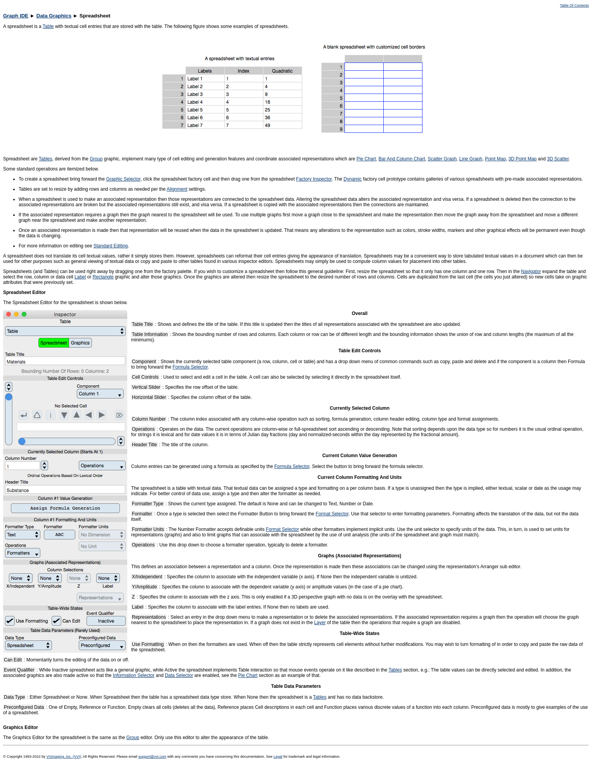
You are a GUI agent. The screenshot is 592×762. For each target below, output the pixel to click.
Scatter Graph (442, 159)
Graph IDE (15, 16)
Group (96, 159)
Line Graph (470, 159)
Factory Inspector (314, 179)
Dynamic (353, 179)
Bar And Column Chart (402, 159)
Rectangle (103, 277)
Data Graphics (53, 16)
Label (80, 277)
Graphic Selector (123, 179)
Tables (45, 159)
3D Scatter (558, 159)
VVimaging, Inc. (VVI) (64, 757)
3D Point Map (523, 159)
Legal (277, 757)
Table (48, 26)
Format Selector (332, 514)
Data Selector (179, 675)
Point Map (495, 159)
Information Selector (133, 675)
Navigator (531, 271)
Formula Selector (190, 367)
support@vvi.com (152, 757)
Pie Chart (366, 159)
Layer (320, 622)
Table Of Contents (574, 5)
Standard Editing (110, 246)
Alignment (177, 189)
